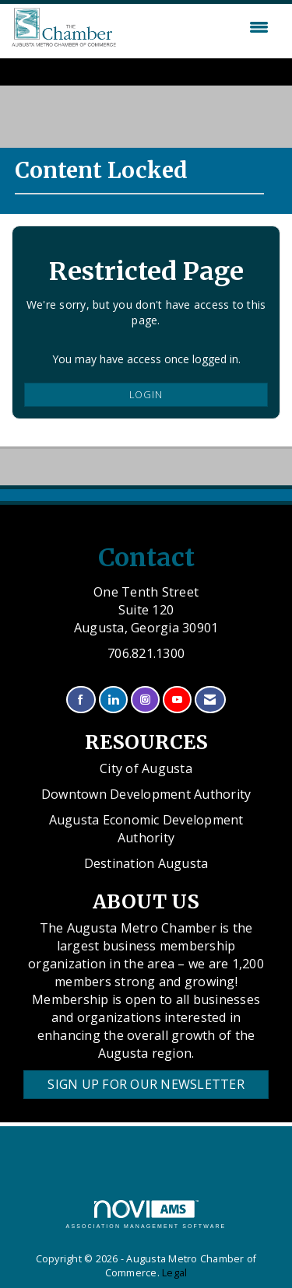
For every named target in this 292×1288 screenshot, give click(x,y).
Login (146, 394)
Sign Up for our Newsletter (146, 1084)
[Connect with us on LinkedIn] (113, 699)
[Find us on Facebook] (80, 699)
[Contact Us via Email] (210, 699)
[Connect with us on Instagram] (145, 699)
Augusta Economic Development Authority (146, 828)
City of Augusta (146, 768)
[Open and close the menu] (196, 27)
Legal (174, 1272)
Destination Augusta (146, 863)
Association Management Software (146, 1214)
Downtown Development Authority (146, 794)
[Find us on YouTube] (177, 699)
